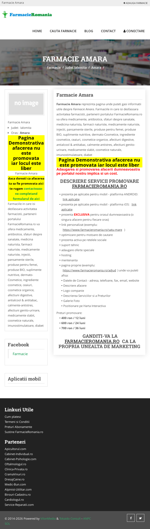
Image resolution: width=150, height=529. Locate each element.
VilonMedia (48, 518)
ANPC (87, 518)
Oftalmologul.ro (15, 464)
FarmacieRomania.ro (99, 186)
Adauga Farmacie (135, 3)
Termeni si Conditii (17, 422)
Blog (88, 31)
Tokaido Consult (70, 518)
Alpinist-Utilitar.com (18, 489)
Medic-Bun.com (15, 484)
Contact (108, 31)
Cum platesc (13, 417)
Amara (96, 67)
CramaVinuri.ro (15, 474)
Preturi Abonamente (18, 427)
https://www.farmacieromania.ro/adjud (89, 270)
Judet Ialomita (76, 67)
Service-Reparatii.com (19, 505)
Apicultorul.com (15, 449)
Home (37, 31)
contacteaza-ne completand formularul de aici (28, 194)
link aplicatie (71, 199)
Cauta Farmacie (63, 31)
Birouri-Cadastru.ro (18, 494)
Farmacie (54, 67)
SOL (7, 523)
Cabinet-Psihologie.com (20, 459)
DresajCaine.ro (14, 479)
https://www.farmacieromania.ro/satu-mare (92, 230)
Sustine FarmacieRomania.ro (24, 432)
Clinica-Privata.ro (16, 469)
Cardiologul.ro (14, 499)
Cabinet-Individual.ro (19, 454)
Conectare (134, 31)
